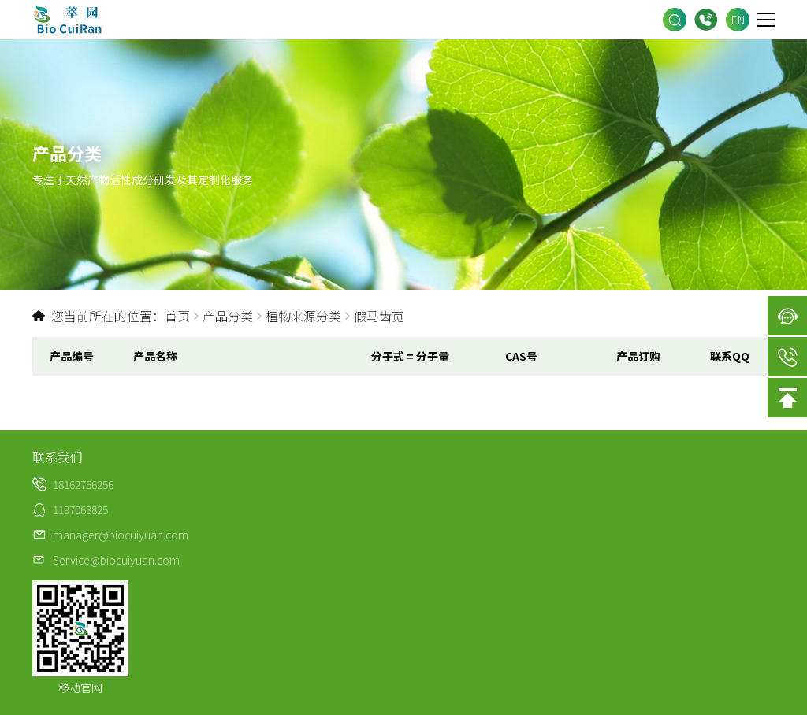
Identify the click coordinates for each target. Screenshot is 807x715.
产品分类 (228, 315)
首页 (177, 315)
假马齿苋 (379, 315)
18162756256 (706, 20)
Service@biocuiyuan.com (116, 560)
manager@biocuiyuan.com (120, 535)
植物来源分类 (303, 315)
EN (738, 20)
